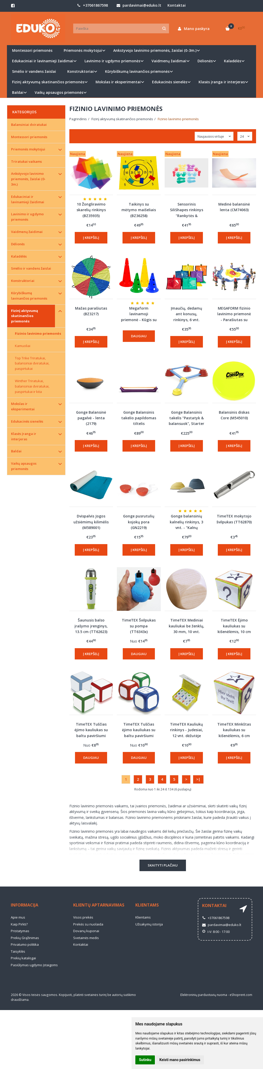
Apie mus (18, 917)
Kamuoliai (22, 345)
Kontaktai (176, 5)
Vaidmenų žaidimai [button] (169, 60)
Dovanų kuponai (86, 931)
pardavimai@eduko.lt (139, 5)
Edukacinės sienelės (27, 421)
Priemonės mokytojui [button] (83, 50)
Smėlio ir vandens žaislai (34, 71)
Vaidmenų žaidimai (27, 231)
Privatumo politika (25, 944)
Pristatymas (20, 931)
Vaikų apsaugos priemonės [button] (59, 92)
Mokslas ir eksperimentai (23, 406)
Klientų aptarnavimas (98, 905)
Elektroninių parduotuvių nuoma (203, 995)
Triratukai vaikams (26, 161)
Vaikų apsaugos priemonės (23, 466)
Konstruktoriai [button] (80, 71)
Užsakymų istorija (149, 924)
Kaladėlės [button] (232, 60)
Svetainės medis (86, 937)
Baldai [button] (17, 92)
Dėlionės (18, 244)
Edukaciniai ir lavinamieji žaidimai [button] (42, 60)
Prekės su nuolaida (88, 924)
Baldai (16, 451)
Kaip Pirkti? (19, 924)
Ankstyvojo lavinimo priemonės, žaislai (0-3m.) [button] (154, 50)
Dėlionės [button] (205, 60)
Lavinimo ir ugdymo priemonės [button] (112, 60)
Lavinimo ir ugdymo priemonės (27, 217)
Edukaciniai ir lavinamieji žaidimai (27, 199)
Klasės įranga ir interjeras (23, 436)
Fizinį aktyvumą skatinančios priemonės (24, 316)
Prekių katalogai (23, 958)
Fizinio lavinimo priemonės (38, 333)
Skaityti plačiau (163, 865)
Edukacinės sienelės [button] (169, 81)
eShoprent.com (241, 995)
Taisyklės (18, 951)
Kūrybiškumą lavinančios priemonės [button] (137, 71)
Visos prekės (83, 917)
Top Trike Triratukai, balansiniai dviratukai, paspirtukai (32, 363)
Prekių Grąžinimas (25, 937)
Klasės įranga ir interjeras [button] (222, 81)
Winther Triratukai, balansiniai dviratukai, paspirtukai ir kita (32, 386)
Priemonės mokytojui (28, 149)
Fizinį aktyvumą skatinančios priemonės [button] (48, 81)
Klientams (147, 905)
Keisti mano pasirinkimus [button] (179, 1060)
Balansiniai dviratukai (29, 124)
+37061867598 (92, 5)
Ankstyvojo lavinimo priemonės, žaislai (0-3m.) (28, 179)
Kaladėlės (19, 256)
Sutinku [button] (145, 1060)
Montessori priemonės (32, 50)
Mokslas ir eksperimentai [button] (118, 81)
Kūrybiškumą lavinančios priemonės (29, 296)
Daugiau (139, 336)
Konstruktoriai (22, 280)
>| (198, 779)
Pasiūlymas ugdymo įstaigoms (34, 965)
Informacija (24, 905)
